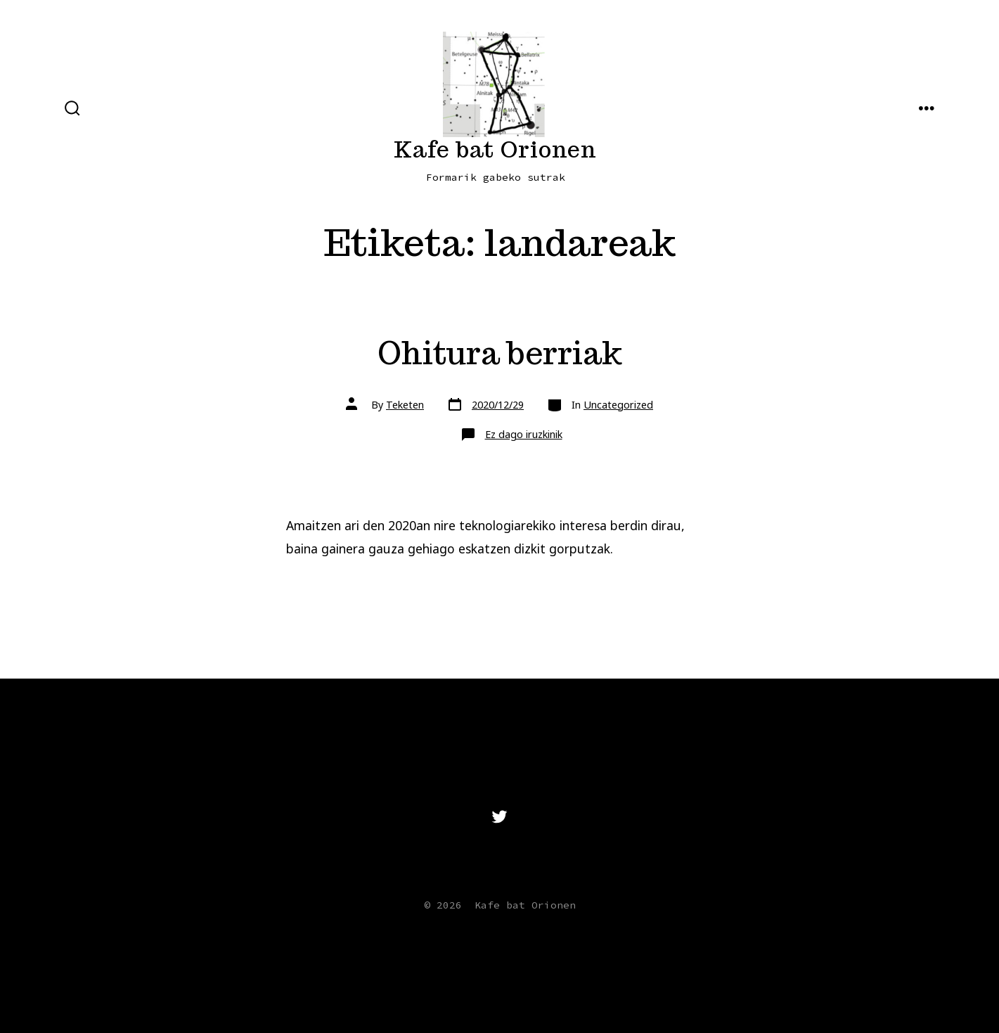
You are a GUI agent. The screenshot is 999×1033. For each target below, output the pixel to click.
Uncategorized (618, 404)
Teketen (405, 404)
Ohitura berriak (500, 353)
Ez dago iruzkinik (523, 434)
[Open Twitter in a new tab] (499, 816)
